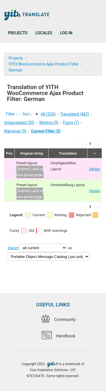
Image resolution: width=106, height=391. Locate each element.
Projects (17, 33)
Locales (43, 33)
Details (94, 169)
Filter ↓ (12, 114)
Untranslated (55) (19, 122)
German (15, 70)
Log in (66, 33)
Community (58, 319)
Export (13, 248)
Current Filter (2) (46, 131)
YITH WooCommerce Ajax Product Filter (43, 64)
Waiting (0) (49, 122)
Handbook (58, 336)
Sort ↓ (27, 114)
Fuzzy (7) (71, 122)
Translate (27, 14)
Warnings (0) (15, 131)
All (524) (48, 114)
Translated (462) (74, 114)
